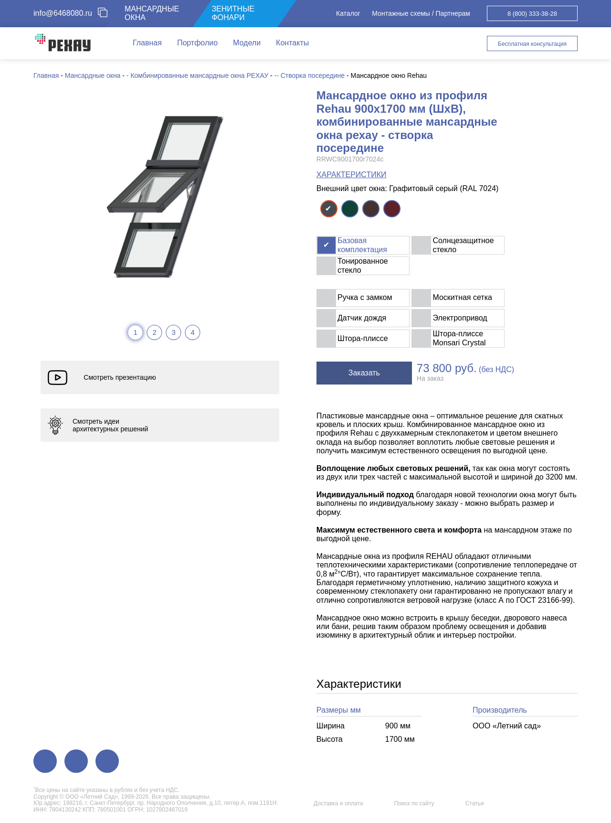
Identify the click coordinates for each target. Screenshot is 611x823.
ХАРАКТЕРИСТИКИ (351, 175)
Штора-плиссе (362, 338)
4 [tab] (192, 332)
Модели (247, 43)
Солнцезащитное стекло (463, 244)
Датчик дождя (361, 318)
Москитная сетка (462, 297)
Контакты (292, 43)
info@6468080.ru (62, 13)
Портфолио (197, 43)
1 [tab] (135, 332)
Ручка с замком (364, 297)
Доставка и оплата (338, 803)
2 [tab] (154, 332)
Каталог (348, 13)
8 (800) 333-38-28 (532, 13)
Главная (147, 43)
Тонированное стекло (362, 265)
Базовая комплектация (362, 244)
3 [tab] (173, 332)
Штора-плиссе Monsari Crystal (458, 338)
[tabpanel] (164, 196)
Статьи (474, 803)
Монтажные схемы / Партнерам (421, 13)
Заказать (364, 373)
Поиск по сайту (414, 803)
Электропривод (459, 318)
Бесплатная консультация (532, 44)
